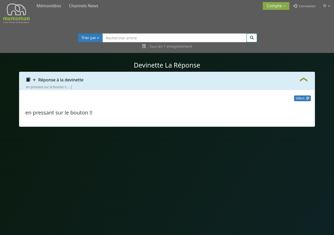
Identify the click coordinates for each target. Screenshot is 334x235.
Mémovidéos (49, 6)
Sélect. (302, 98)
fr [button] (326, 6)
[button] (276, 6)
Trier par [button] (90, 37)
